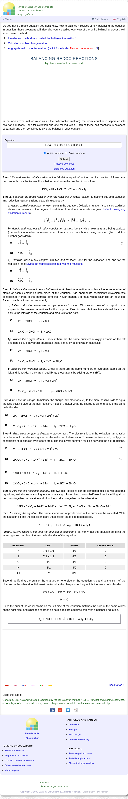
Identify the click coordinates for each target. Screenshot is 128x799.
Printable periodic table (80, 753)
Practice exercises (64, 163)
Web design (75, 734)
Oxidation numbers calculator (19, 760)
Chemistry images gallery (81, 763)
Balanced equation (64, 168)
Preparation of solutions (16, 755)
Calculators (100, 19)
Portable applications (79, 758)
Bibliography (89, 792)
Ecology (73, 729)
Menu (7, 19)
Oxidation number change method (28, 43)
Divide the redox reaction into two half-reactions (54, 263)
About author (32, 738)
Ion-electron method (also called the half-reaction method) (42, 38)
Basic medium (76, 153)
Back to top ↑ (116, 685)
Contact (45, 782)
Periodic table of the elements (35, 6)
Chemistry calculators (30, 10)
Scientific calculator (14, 750)
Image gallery (25, 14)
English (119, 19)
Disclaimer (102, 792)
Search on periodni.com (54, 786)
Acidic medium (55, 153)
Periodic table (32, 733)
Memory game (12, 770)
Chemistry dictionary (79, 739)
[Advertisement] (64, 93)
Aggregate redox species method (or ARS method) (38, 48)
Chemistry (74, 724)
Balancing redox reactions (18, 765)
